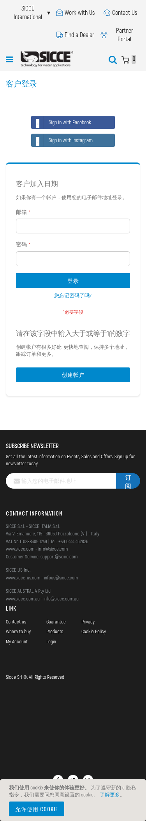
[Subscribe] (128, 481)
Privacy (88, 621)
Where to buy (18, 631)
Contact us (16, 621)
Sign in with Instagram (62, 140)
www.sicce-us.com (23, 577)
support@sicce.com (58, 556)
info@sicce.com (53, 549)
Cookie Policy (93, 631)
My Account (17, 641)
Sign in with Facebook (61, 122)
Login (51, 641)
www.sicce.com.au (23, 598)
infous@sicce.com (61, 577)
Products (54, 631)
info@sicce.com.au (61, 598)
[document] (74, 800)
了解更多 (110, 794)
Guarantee (56, 621)
